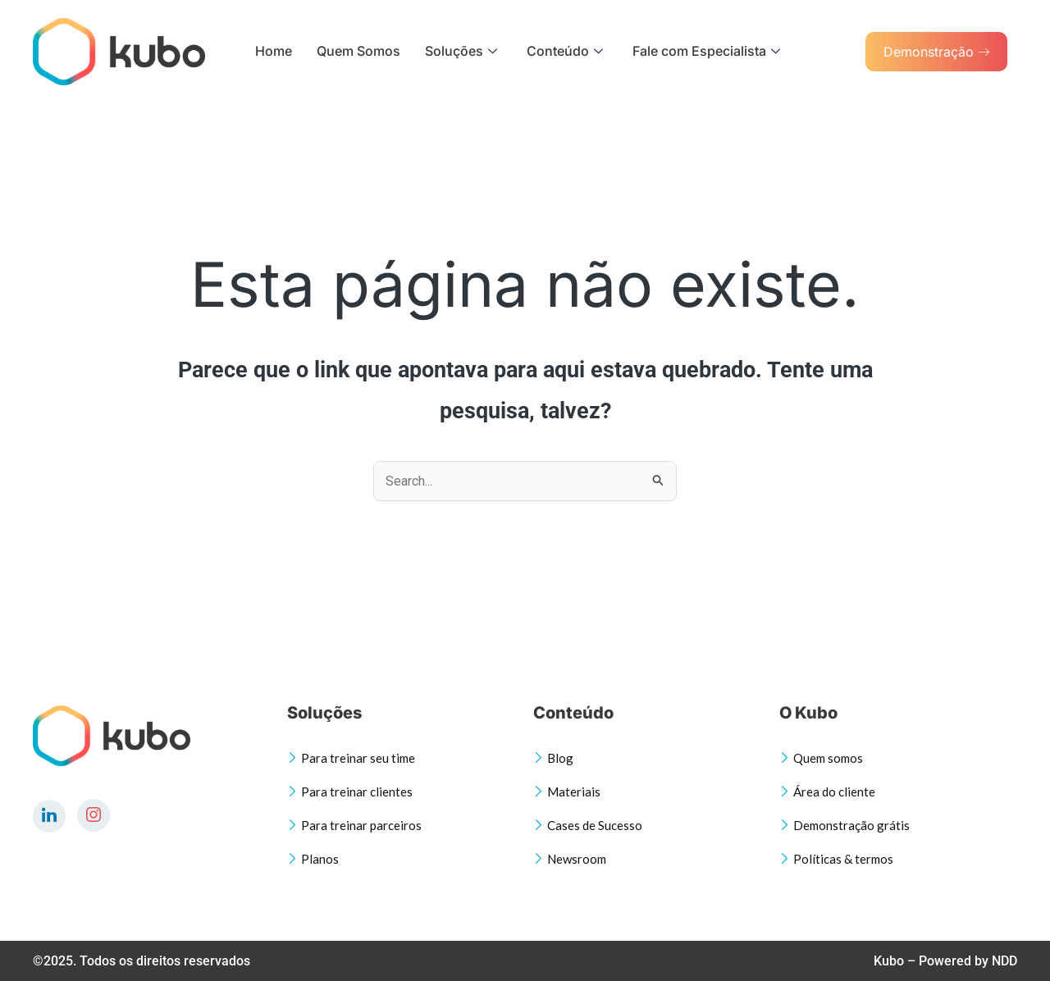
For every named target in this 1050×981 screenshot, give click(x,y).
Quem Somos (358, 51)
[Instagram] (93, 815)
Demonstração (936, 51)
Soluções (461, 51)
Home (273, 51)
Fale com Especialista (706, 51)
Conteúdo (565, 51)
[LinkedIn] (49, 816)
